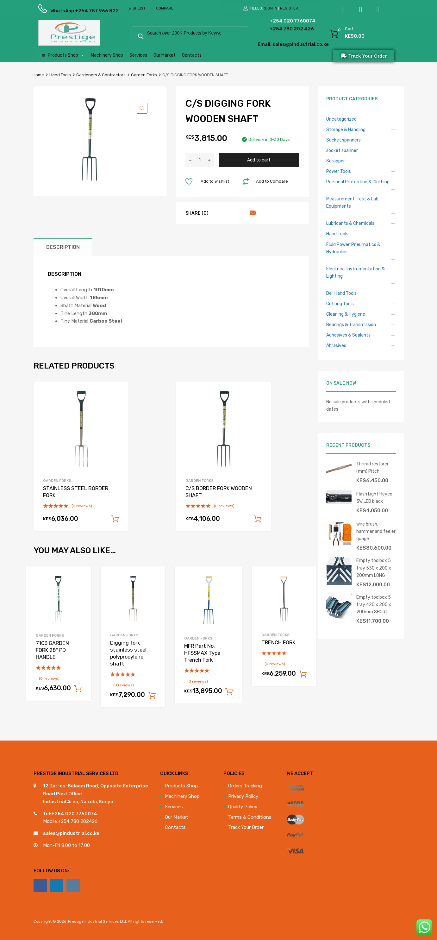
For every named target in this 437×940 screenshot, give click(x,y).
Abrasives (336, 345)
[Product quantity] (199, 160)
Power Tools (338, 171)
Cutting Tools (340, 303)
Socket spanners (343, 139)
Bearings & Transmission (351, 324)
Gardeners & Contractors (101, 75)
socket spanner (342, 150)
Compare (164, 8)
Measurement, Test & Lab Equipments (352, 202)
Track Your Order (246, 827)
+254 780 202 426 (282, 29)
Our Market (164, 55)
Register (289, 8)
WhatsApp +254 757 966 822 (65, 11)
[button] (142, 108)
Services (138, 55)
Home (38, 75)
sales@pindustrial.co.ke (71, 833)
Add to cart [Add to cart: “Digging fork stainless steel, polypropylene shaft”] (152, 695)
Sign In (270, 8)
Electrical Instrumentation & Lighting (355, 272)
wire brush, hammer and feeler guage (376, 531)
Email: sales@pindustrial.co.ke (276, 44)
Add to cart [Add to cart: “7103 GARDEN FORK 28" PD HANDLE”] (78, 689)
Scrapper (335, 160)
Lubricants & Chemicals (350, 223)
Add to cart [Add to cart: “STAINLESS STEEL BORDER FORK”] (115, 519)
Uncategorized (341, 119)
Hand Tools (60, 75)
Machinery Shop (107, 55)
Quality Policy (242, 807)
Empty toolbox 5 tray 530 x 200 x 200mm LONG (373, 567)
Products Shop (66, 55)
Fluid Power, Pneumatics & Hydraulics (353, 248)
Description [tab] (63, 247)
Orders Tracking (245, 786)
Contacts (192, 55)
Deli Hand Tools (341, 293)
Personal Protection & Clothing (358, 181)
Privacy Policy (243, 796)
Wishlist (137, 8)
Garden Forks (144, 75)
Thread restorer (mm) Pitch (372, 467)
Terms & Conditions (250, 817)
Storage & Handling (345, 129)
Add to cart (259, 159)
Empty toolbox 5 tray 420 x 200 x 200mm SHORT (373, 604)
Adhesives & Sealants (348, 335)
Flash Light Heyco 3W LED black (374, 497)
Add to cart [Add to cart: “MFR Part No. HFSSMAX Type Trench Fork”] (229, 692)
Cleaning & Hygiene (345, 314)
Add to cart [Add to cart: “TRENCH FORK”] (303, 674)
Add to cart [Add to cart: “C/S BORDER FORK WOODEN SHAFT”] (257, 519)
